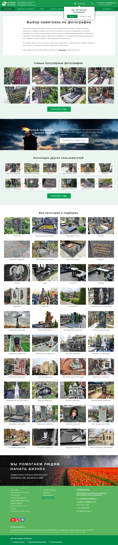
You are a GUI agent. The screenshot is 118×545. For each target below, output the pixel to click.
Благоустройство (17, 503)
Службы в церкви (56, 542)
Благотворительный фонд (37, 542)
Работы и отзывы (26, 9)
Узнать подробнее (105, 5)
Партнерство (48, 498)
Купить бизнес (57, 9)
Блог (42, 9)
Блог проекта (48, 495)
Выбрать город (85, 16)
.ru (18, 527)
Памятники (14, 490)
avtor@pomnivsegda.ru (88, 498)
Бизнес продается (107, 3)
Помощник (62, 50)
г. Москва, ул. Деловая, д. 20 (85, 502)
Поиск (108, 9)
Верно (72, 16)
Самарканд (82, 489)
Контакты (46, 492)
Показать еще (59, 109)
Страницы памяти (18, 542)
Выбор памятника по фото (20, 500)
